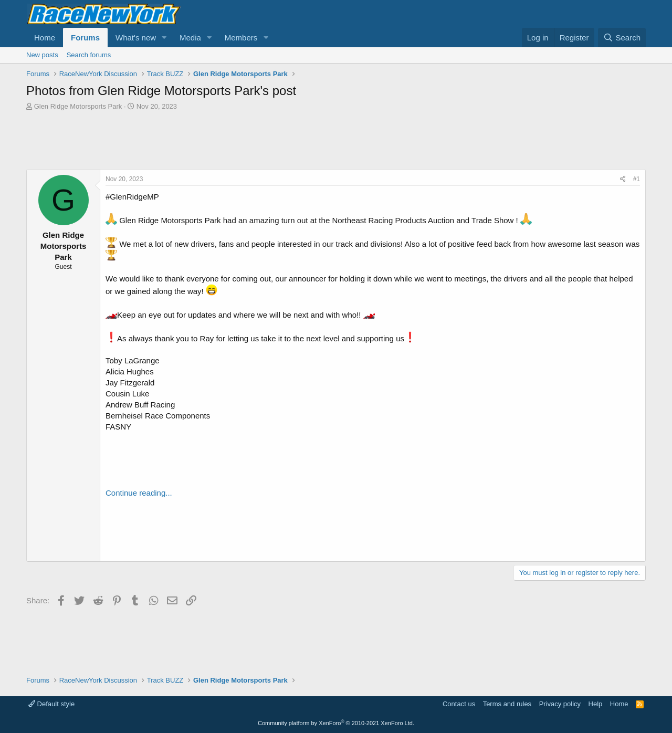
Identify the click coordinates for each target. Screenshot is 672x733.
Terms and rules (507, 704)
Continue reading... (139, 492)
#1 (636, 179)
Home (44, 37)
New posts (42, 55)
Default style (51, 704)
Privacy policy (560, 704)
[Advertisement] (336, 140)
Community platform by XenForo (336, 723)
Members (241, 37)
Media (190, 37)
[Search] (622, 37)
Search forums (89, 55)
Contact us (459, 704)
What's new (136, 37)
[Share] (622, 179)
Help (596, 704)
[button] (164, 37)
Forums (85, 37)
